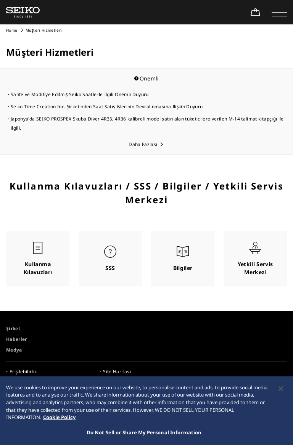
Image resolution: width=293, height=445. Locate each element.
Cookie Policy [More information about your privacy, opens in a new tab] (59, 419)
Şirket (13, 328)
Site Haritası (117, 371)
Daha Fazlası (143, 144)
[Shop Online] (255, 12)
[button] (279, 12)
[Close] (280, 391)
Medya (14, 350)
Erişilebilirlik (23, 371)
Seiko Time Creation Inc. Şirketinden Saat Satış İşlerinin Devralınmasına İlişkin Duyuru (107, 106)
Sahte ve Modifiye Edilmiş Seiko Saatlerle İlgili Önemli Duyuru (80, 94)
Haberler (16, 339)
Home (11, 30)
